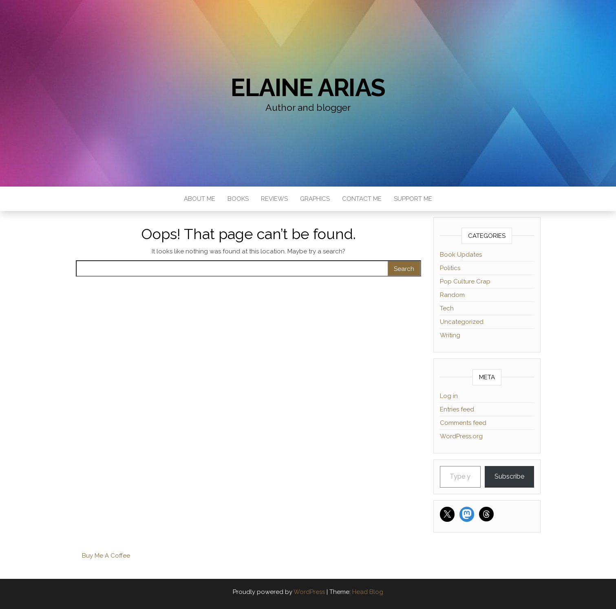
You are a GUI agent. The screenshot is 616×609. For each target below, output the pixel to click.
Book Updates (461, 254)
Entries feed (457, 409)
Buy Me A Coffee (106, 555)
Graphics (315, 198)
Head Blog (367, 592)
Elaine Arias (308, 87)
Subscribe (509, 476)
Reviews (274, 198)
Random (452, 295)
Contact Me (362, 198)
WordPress (309, 592)
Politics (450, 268)
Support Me (413, 198)
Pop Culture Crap (465, 281)
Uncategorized (462, 321)
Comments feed (463, 423)
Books (238, 198)
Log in (449, 396)
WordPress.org (461, 436)
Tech (447, 308)
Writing (450, 335)
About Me (199, 198)
